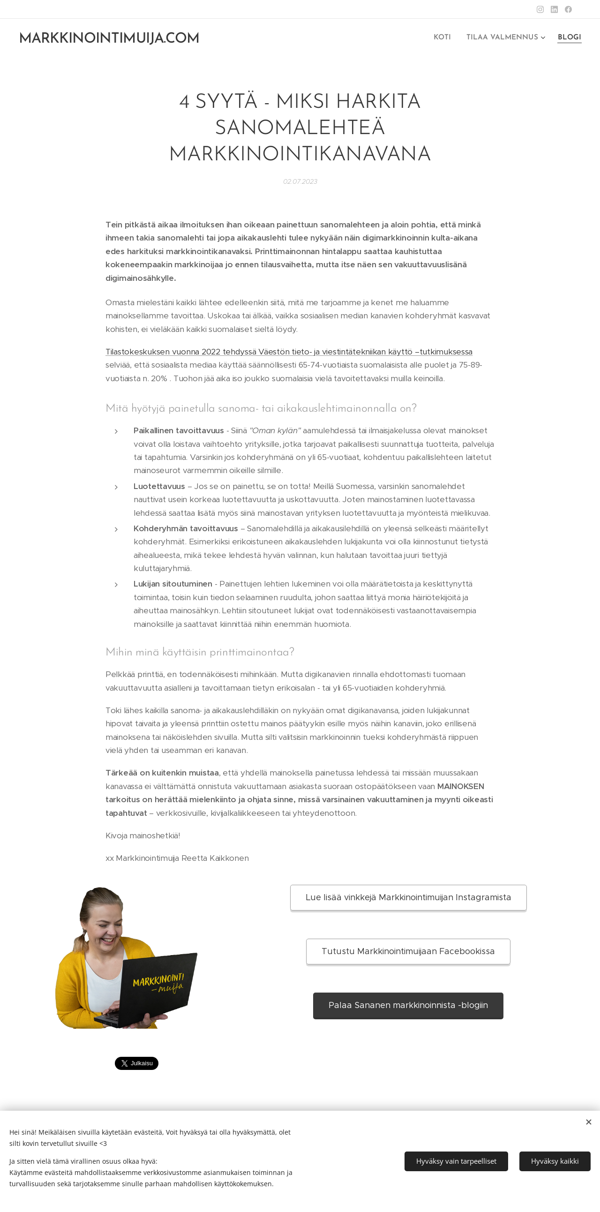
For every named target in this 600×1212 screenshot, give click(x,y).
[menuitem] (448, 38)
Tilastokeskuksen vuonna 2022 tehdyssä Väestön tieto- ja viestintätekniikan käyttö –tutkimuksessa (288, 351)
